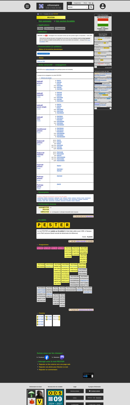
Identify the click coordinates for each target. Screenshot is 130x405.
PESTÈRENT (60, 113)
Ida (105, 56)
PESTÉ (59, 184)
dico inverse (89, 216)
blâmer (46, 198)
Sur (42, 359)
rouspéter (57, 200)
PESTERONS (60, 121)
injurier (60, 199)
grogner (39, 199)
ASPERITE (65, 267)
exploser (74, 198)
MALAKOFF (101, 63)
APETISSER (42, 290)
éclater (69, 198)
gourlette (97, 73)
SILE (99, 52)
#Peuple (102, 37)
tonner (73, 200)
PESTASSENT (61, 160)
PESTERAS (60, 118)
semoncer (63, 200)
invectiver (65, 199)
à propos (38, 84)
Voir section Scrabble (64, 21)
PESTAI (59, 104)
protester (39, 200)
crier (61, 198)
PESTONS (59, 85)
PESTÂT (59, 155)
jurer (70, 199)
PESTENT (59, 89)
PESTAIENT (60, 101)
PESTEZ (59, 87)
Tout (107, 54)
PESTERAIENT (61, 136)
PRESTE (49, 294)
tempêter (68, 200)
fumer (82, 198)
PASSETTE (49, 267)
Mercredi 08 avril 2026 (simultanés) (103, 84)
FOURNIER (105, 94)
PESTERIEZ (60, 135)
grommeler (51, 199)
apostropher (40, 198)
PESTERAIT (60, 131)
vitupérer (77, 200)
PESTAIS (59, 92)
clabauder (56, 198)
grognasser (88, 198)
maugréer (85, 199)
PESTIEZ (59, 99)
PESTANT (59, 176)
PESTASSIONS (61, 157)
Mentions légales (74, 391)
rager (43, 200)
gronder (56, 199)
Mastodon (98, 397)
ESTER (40, 317)
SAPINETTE (88, 292)
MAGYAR (100, 39)
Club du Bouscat (98, 83)
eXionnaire (97, 102)
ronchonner (51, 200)
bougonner (51, 198)
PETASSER (74, 267)
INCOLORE (106, 47)
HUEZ (101, 59)
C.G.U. (75, 397)
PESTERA (59, 119)
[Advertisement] (27, 27)
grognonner (45, 199)
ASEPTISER (42, 292)
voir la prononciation (43, 53)
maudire (80, 199)
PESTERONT (60, 124)
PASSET (80, 290)
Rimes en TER (41, 61)
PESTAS (59, 106)
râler (47, 200)
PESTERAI (60, 116)
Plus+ (110, 40)
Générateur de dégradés (100, 104)
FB (94, 397)
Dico (41, 14)
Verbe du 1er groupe (46, 77)
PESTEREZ (60, 123)
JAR (105, 42)
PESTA (59, 107)
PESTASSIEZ (60, 159)
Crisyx (96, 78)
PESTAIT (59, 96)
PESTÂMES (60, 109)
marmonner (75, 199)
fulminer (79, 198)
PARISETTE (84, 281)
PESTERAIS (60, 128)
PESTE (59, 80)
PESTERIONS (60, 133)
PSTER (48, 317)
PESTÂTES (60, 111)
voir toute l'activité (108, 67)
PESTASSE (60, 152)
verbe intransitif (50, 69)
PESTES (59, 82)
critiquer (65, 198)
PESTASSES (60, 153)
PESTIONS (60, 97)
